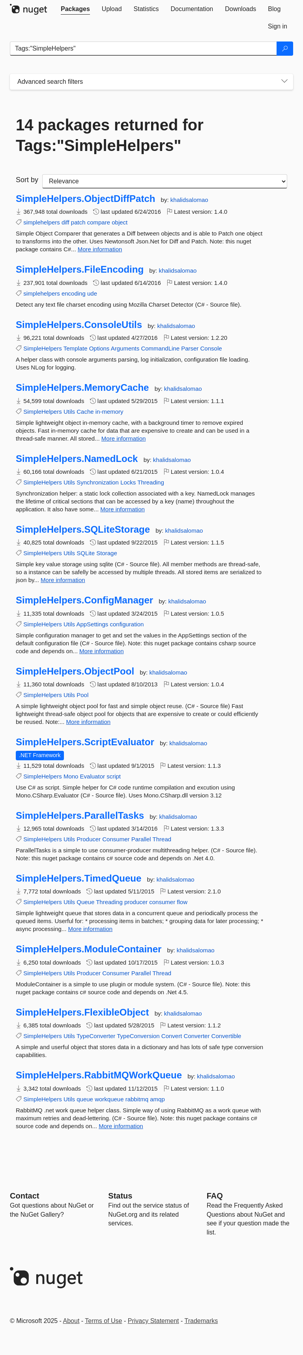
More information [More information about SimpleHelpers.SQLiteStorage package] (63, 580)
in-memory (109, 411)
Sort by (27, 180)
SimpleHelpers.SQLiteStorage (83, 529)
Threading (150, 482)
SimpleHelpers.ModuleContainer (88, 949)
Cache (85, 411)
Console (211, 348)
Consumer (115, 839)
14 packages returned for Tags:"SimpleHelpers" (110, 135)
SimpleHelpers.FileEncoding (80, 269)
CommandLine (160, 348)
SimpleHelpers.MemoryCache (82, 387)
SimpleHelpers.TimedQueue (78, 878)
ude (92, 293)
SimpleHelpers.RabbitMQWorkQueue (99, 1075)
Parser (189, 348)
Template (76, 348)
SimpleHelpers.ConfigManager (84, 600)
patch (78, 222)
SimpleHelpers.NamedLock (77, 458)
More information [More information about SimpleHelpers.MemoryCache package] (123, 438)
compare (98, 222)
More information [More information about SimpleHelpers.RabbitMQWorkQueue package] (121, 1126)
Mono (71, 776)
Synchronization (98, 482)
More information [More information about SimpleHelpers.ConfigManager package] (101, 651)
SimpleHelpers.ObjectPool (75, 671)
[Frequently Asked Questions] (215, 1195)
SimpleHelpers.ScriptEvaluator (85, 742)
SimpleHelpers (42, 348)
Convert (171, 1036)
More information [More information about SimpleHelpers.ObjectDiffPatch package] (100, 249)
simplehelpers (41, 222)
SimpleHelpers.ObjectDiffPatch (85, 198)
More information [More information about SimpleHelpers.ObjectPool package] (88, 721)
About (71, 1320)
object (119, 222)
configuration (127, 624)
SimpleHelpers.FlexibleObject (82, 1012)
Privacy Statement (153, 1320)
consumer (162, 902)
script (114, 776)
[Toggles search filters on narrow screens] (284, 82)
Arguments (125, 348)
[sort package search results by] (164, 181)
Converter (197, 1036)
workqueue (109, 1099)
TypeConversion (138, 1036)
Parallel (141, 839)
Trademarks (201, 1320)
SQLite (86, 553)
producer (136, 902)
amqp (157, 1099)
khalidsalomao (189, 199)
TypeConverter (96, 1036)
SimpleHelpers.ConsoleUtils (79, 324)
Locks (128, 482)
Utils (69, 411)
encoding (74, 293)
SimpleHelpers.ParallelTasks (80, 815)
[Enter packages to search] (143, 48)
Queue (85, 902)
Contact (24, 1195)
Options (99, 348)
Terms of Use (103, 1320)
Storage (106, 553)
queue (85, 1099)
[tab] (75, 9)
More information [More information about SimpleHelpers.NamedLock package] (122, 509)
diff (65, 222)
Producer (89, 839)
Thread (162, 839)
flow (182, 902)
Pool (82, 695)
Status (120, 1195)
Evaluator (92, 776)
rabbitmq (136, 1099)
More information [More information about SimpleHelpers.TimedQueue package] (90, 928)
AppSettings (92, 624)
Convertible (226, 1036)
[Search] (285, 48)
